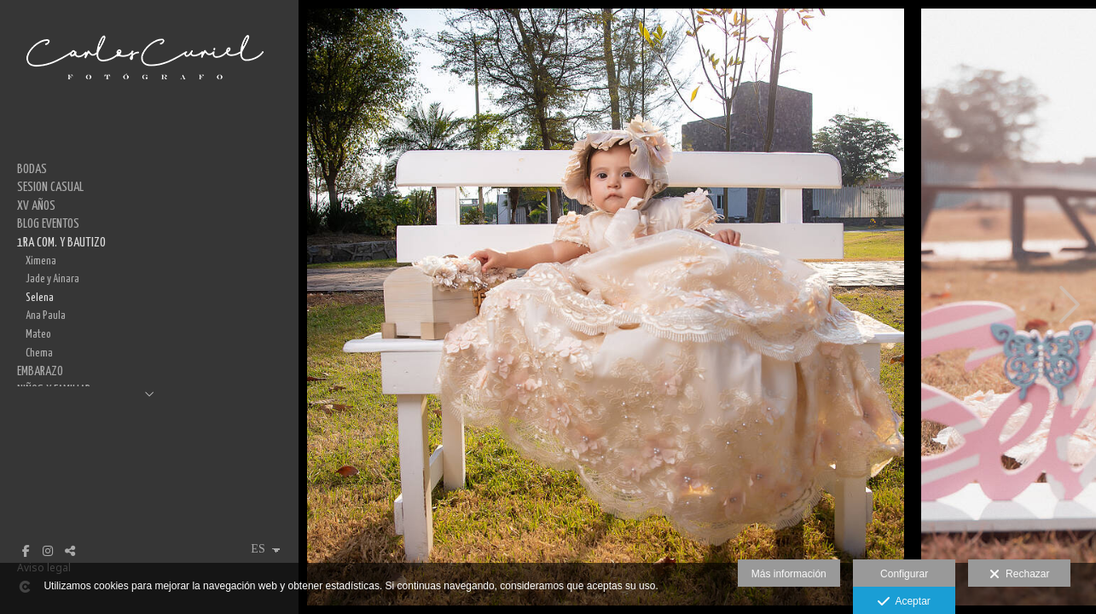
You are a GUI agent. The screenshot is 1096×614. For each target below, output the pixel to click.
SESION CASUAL (50, 187)
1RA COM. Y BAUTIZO (61, 242)
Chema (39, 353)
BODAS (32, 169)
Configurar (904, 574)
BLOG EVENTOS (48, 223)
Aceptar (904, 602)
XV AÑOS (36, 206)
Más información (788, 574)
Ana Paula (46, 315)
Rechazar (1019, 575)
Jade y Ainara (52, 279)
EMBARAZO (40, 371)
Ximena (41, 261)
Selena (40, 298)
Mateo (38, 334)
